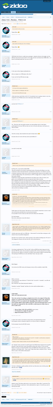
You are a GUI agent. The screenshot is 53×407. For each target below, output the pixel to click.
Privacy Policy (49, 404)
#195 (50, 288)
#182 (50, 49)
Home (5, 12)
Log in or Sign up (47, 1)
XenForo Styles (31, 405)
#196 (50, 315)
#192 (50, 242)
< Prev (8, 23)
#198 (50, 352)
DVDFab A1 (20, 103)
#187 (50, 129)
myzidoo (4, 172)
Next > (25, 23)
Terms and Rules (43, 404)
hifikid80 (4, 65)
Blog (9, 12)
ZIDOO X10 (9, 21)
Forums (13, 12)
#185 (50, 99)
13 (22, 23)
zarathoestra (14, 244)
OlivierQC (16, 21)
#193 (50, 257)
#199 (50, 369)
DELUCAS (4, 203)
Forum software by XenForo (11, 404)
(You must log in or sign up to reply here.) (44, 392)
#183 (50, 64)
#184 (50, 79)
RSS (50, 402)
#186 (50, 111)
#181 (50, 34)
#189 (50, 156)
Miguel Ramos (5, 258)
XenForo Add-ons (25, 405)
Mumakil (4, 288)
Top (49, 402)
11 (19, 23)
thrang (3, 233)
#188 (50, 141)
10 (17, 23)
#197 (50, 327)
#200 (50, 388)
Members (18, 12)
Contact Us (40, 402)
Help (44, 402)
